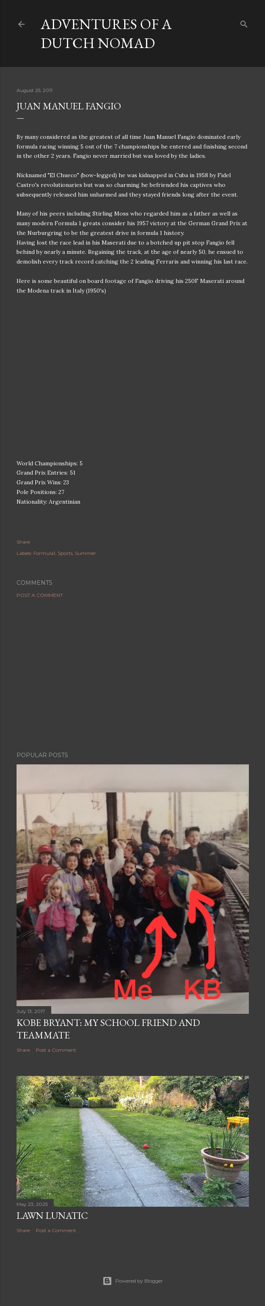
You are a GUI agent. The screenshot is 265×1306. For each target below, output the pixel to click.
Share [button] (23, 542)
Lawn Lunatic (52, 1215)
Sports (65, 553)
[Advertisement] (133, 674)
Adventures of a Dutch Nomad (106, 33)
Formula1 (44, 553)
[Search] (244, 22)
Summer (85, 553)
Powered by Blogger (132, 1281)
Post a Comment (40, 595)
